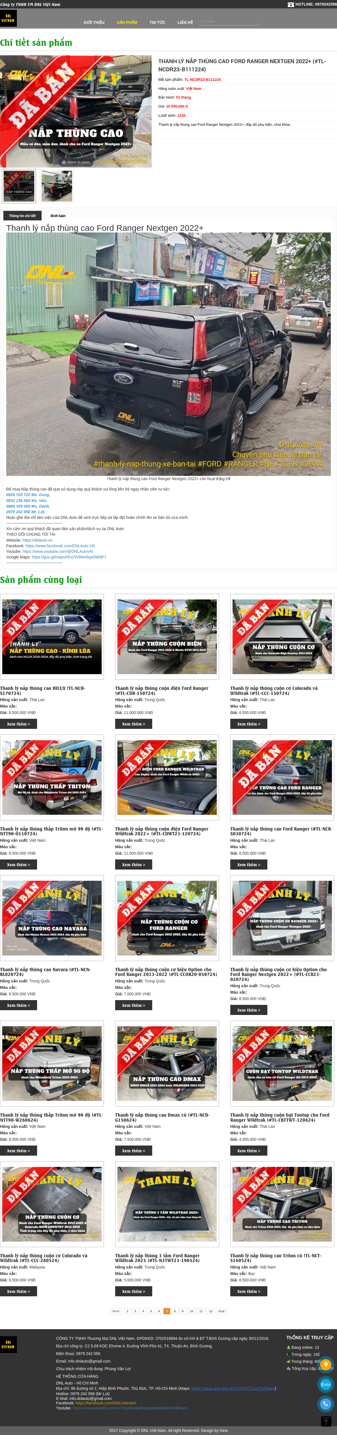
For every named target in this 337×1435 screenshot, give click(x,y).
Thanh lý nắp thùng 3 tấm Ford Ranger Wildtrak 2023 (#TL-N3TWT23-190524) (157, 1258)
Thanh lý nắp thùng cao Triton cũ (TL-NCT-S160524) (276, 1258)
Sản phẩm (127, 22)
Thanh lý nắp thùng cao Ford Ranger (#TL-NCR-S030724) (281, 831)
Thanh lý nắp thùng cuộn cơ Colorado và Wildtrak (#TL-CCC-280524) (43, 1258)
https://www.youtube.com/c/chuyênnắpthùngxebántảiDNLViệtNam (130, 1408)
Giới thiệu (94, 22)
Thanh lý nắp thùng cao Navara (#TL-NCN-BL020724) (45, 972)
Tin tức (157, 22)
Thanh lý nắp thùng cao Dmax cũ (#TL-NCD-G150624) (162, 1117)
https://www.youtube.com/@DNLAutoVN (58, 551)
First (116, 1311)
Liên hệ (185, 22)
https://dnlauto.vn (37, 540)
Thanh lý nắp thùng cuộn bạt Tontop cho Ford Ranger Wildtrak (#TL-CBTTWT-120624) (279, 1117)
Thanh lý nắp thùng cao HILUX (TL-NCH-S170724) (42, 690)
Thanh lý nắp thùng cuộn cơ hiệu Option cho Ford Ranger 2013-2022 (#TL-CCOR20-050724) (166, 972)
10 (191, 1311)
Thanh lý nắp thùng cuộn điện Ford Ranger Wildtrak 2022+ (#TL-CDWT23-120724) (161, 831)
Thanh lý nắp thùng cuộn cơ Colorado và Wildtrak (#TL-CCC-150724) (274, 690)
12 (210, 1311)
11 (201, 1311)
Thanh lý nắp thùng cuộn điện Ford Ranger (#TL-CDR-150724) (161, 690)
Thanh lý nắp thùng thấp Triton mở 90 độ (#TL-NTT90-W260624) (51, 1117)
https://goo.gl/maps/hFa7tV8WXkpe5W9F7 (69, 557)
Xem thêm (18, 723)
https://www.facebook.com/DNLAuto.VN (60, 546)
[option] (19, 186)
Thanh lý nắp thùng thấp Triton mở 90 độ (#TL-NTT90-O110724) (51, 831)
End (221, 1311)
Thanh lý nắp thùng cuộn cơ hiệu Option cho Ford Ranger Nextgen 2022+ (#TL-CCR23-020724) (278, 974)
